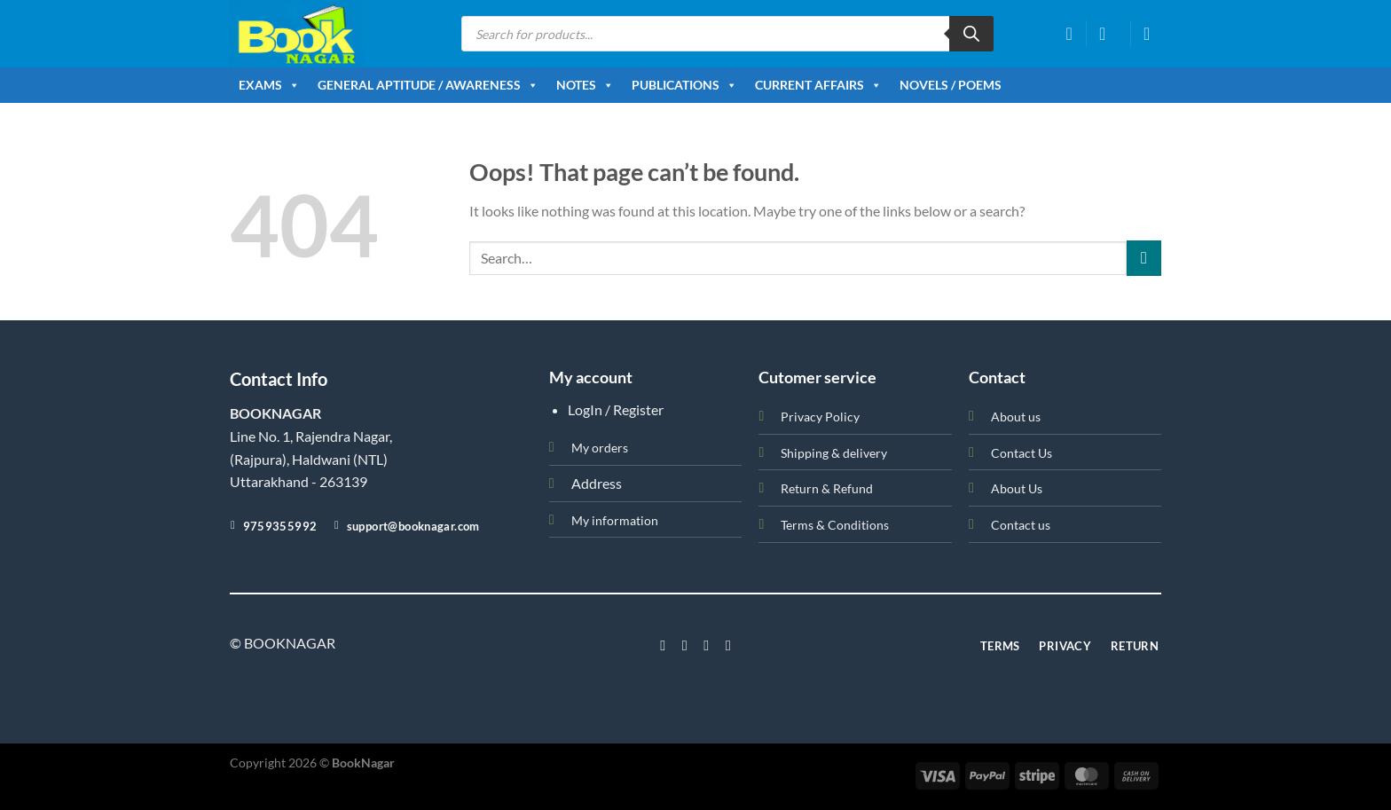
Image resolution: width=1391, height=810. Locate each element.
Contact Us (1021, 452)
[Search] (971, 33)
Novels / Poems (951, 84)
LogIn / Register (616, 409)
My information (614, 520)
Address (596, 483)
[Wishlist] (1069, 33)
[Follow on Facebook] (663, 645)
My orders (599, 447)
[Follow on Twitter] (706, 645)
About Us (1016, 488)
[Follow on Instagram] (685, 645)
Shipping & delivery (834, 452)
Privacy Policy (820, 416)
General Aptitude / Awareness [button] (428, 85)
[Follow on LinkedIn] (728, 645)
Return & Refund (827, 488)
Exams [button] (269, 85)
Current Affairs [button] (818, 85)
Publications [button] (684, 85)
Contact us (1020, 524)
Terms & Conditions (835, 524)
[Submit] (1144, 257)
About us (1016, 416)
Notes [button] (585, 85)
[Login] (1108, 33)
